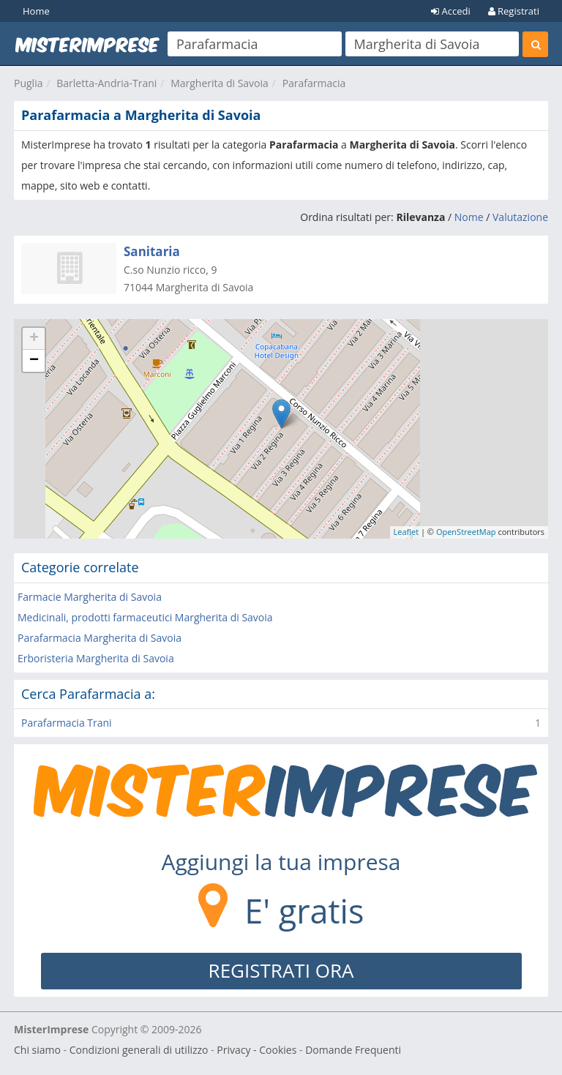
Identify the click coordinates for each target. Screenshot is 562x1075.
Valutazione (520, 217)
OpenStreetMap (466, 531)
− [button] (34, 361)
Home (36, 11)
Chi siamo (37, 1050)
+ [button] (34, 339)
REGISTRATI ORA (281, 970)
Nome (469, 217)
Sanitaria (152, 251)
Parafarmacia (314, 83)
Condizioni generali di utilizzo (139, 1050)
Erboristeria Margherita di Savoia (96, 658)
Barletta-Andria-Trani (106, 83)
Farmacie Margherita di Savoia (90, 597)
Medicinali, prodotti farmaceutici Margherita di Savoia (145, 617)
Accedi (451, 11)
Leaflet (406, 531)
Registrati (513, 11)
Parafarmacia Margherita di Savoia (99, 638)
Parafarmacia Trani (66, 723)
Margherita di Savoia (220, 83)
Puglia (28, 83)
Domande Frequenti (353, 1050)
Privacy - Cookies (256, 1050)
